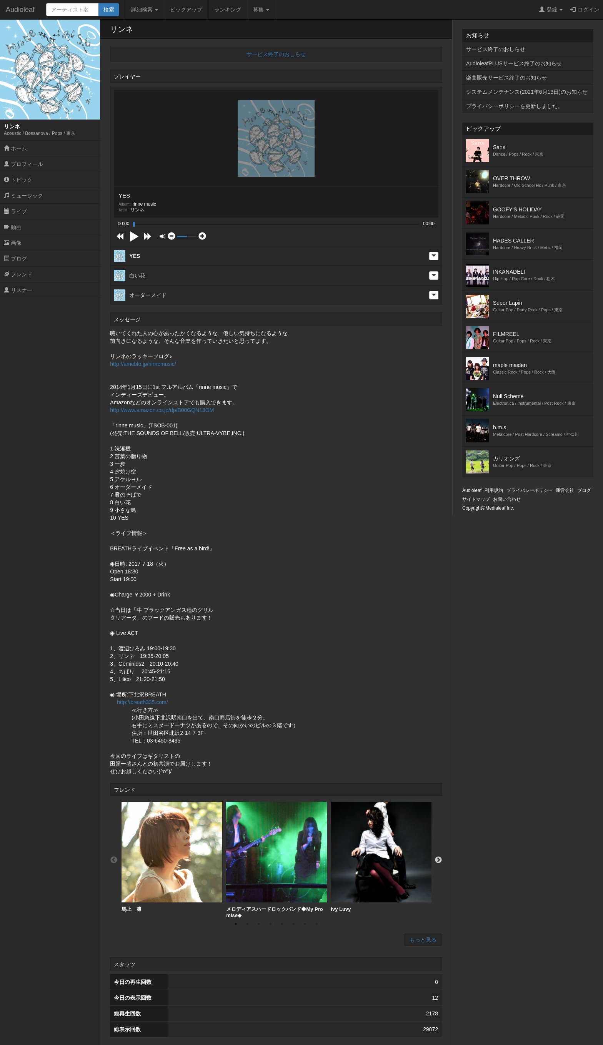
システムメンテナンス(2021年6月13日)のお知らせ (527, 92)
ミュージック (23, 196)
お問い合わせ (507, 499)
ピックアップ (186, 10)
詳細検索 (144, 10)
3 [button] (259, 924)
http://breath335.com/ (142, 702)
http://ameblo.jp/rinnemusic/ (143, 364)
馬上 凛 (172, 857)
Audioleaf (20, 9)
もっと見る (423, 940)
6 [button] (293, 924)
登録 (551, 10)
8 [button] (316, 924)
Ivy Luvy (381, 857)
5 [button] (282, 924)
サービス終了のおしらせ (276, 54)
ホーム (15, 148)
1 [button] (236, 924)
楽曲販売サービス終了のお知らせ (506, 78)
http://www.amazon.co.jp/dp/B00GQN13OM (162, 410)
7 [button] (305, 924)
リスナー (18, 290)
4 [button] (270, 924)
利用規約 (494, 490)
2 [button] (247, 924)
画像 (13, 243)
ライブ (15, 211)
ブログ (15, 259)
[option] (172, 857)
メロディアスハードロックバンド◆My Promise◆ (276, 860)
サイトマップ (476, 499)
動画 (13, 227)
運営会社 (565, 490)
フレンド (18, 274)
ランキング (227, 10)
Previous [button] (114, 860)
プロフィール (23, 164)
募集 (261, 10)
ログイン (584, 10)
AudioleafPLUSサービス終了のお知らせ (514, 63)
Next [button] (438, 860)
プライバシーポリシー (529, 490)
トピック (18, 180)
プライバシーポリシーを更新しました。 (514, 106)
